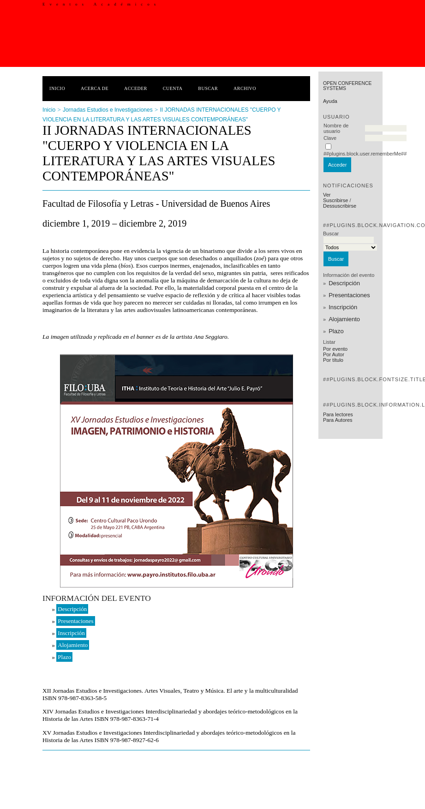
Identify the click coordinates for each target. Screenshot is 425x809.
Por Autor (333, 354)
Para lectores (338, 414)
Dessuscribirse (339, 206)
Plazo (336, 331)
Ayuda (330, 101)
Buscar (208, 88)
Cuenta (173, 88)
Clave (329, 138)
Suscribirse (335, 200)
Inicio (57, 88)
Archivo (244, 88)
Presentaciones (349, 295)
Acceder (135, 88)
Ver (327, 195)
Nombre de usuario (335, 128)
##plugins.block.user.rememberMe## (365, 153)
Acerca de (94, 88)
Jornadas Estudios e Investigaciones (108, 110)
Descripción (344, 283)
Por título (333, 360)
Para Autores (338, 420)
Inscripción (343, 307)
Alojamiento (344, 319)
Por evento (335, 349)
